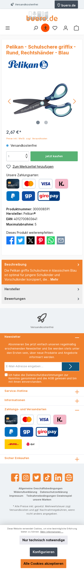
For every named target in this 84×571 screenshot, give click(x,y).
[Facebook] (15, 477)
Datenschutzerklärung (54, 492)
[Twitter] (37, 477)
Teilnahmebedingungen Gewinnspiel (49, 495)
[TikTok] (47, 477)
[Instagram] (26, 477)
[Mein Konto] (65, 28)
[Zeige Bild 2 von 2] (46, 122)
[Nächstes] (74, 101)
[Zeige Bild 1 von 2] (38, 122)
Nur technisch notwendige (43, 540)
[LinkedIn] (58, 477)
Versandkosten (18, 509)
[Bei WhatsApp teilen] (51, 240)
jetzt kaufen (54, 156)
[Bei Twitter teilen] (20, 240)
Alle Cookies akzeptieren (43, 563)
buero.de (66, 5)
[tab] (42, 272)
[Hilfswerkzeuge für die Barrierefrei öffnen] (45, 28)
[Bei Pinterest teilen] (41, 240)
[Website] (69, 477)
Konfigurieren (43, 552)
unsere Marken (42, 499)
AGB (51, 378)
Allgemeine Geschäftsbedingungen (40, 488)
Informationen (14, 400)
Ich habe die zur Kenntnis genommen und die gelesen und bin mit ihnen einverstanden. (43, 378)
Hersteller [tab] (42, 289)
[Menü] (7, 28)
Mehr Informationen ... (51, 531)
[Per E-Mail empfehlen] (61, 240)
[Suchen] (35, 28)
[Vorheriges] (9, 101)
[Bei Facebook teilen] (10, 240)
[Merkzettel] (55, 28)
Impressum (16, 495)
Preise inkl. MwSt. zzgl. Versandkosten (26, 138)
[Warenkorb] (76, 28)
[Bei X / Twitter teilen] (31, 240)
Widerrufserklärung (25, 492)
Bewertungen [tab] (42, 298)
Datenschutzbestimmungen (44, 375)
